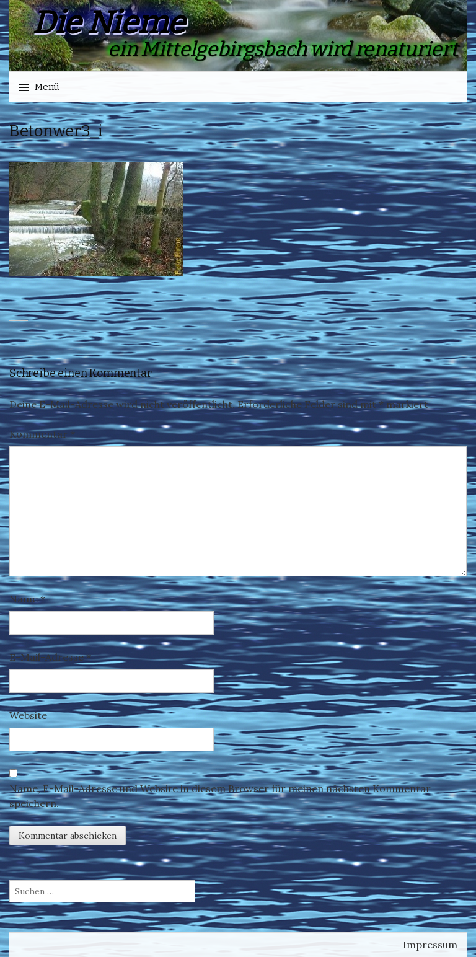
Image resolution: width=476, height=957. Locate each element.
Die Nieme (108, 23)
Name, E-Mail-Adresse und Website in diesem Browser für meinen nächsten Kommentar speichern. (220, 795)
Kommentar (42, 434)
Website (28, 715)
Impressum (430, 944)
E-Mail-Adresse (50, 657)
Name (27, 599)
